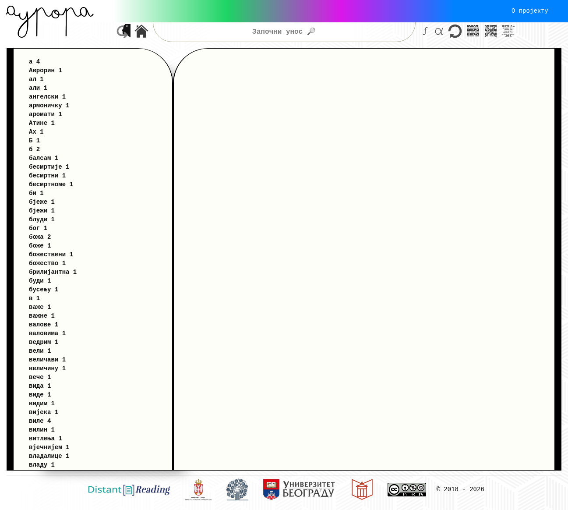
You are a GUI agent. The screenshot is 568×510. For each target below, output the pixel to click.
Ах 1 (36, 132)
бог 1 (38, 228)
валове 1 (43, 324)
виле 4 (40, 421)
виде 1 (40, 394)
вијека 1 (43, 412)
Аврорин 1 (45, 70)
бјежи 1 (42, 210)
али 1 (38, 88)
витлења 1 (45, 438)
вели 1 (40, 351)
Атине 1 (42, 123)
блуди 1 (42, 219)
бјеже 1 (42, 202)
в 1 (34, 298)
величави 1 (47, 359)
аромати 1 (45, 114)
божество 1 (47, 263)
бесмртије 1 (49, 167)
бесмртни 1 (47, 175)
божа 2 (40, 237)
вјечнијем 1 (49, 447)
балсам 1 (43, 158)
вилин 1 (42, 429)
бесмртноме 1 (51, 184)
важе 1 (40, 307)
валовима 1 (47, 333)
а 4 (34, 61)
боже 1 (40, 245)
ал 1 (36, 79)
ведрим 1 (43, 342)
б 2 (34, 149)
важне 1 (42, 316)
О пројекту (530, 11)
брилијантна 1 (53, 272)
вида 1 (40, 386)
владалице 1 (49, 456)
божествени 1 (51, 254)
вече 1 (40, 377)
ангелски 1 (47, 96)
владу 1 (42, 464)
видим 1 (42, 403)
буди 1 (40, 280)
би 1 (36, 193)
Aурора (50, 11)
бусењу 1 (43, 289)
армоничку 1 (49, 105)
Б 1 (34, 140)
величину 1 (47, 368)
